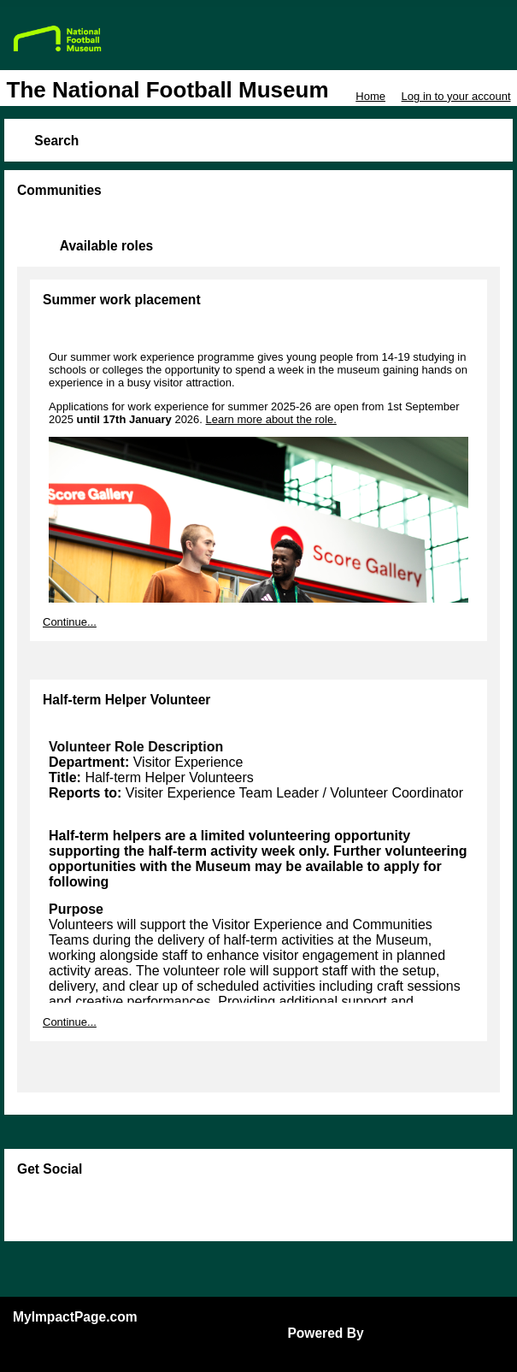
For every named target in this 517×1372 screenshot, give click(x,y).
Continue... (70, 621)
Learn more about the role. (271, 419)
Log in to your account (456, 96)
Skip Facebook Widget (72, 1209)
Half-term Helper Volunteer (126, 699)
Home (370, 96)
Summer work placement (122, 299)
